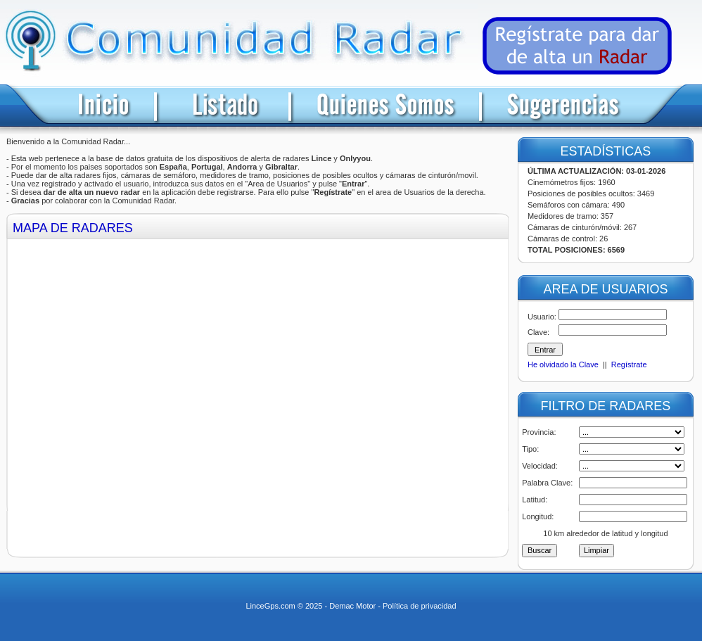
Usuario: (542, 316)
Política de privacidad (420, 606)
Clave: (538, 332)
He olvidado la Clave (563, 364)
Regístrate (629, 364)
